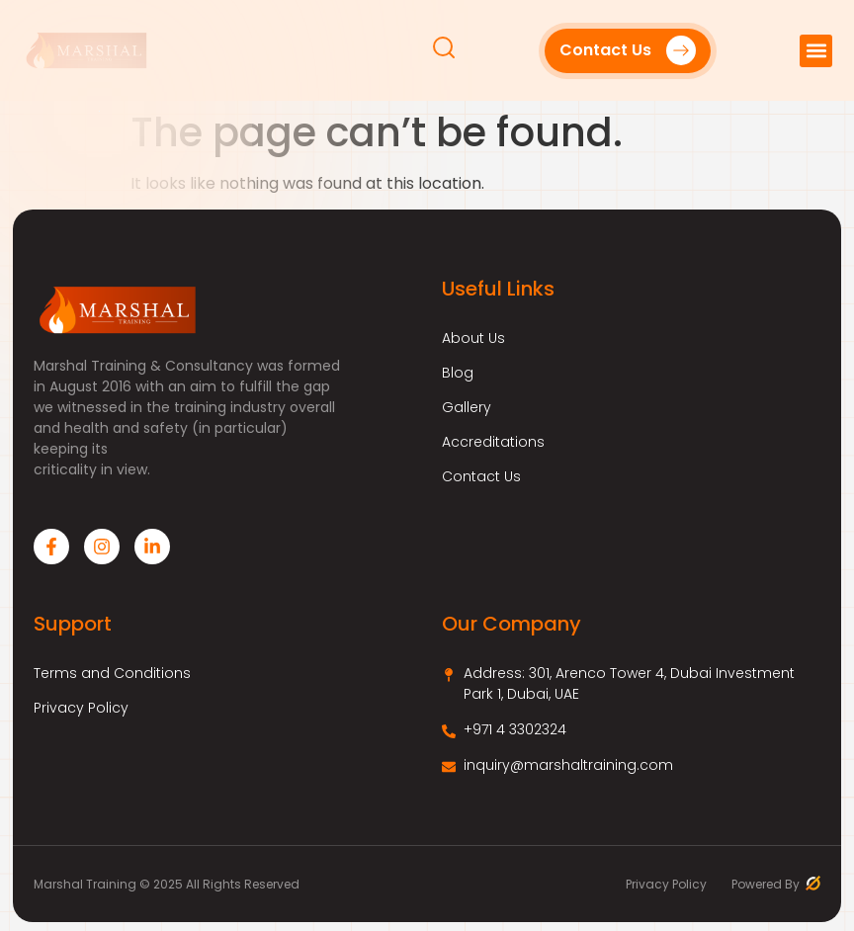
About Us (473, 338)
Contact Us (481, 476)
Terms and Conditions (112, 673)
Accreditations (493, 442)
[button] (816, 51)
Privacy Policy (81, 708)
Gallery (466, 407)
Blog (457, 372)
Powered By (775, 884)
